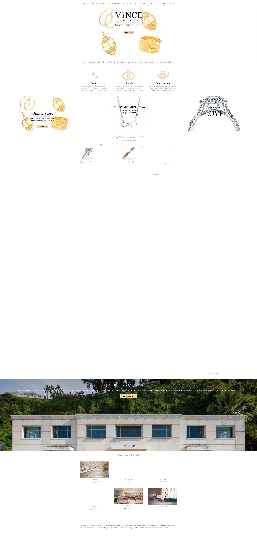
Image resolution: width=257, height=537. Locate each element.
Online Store (42, 113)
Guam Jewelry (155, 174)
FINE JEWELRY (103, 3)
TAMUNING (163, 479)
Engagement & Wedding (87, 162)
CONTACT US (172, 3)
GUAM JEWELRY (115, 3)
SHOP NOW (128, 32)
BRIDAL (94, 3)
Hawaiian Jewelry (128, 162)
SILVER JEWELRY (126, 3)
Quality (94, 82)
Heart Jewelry (213, 373)
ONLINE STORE (86, 3)
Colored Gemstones (169, 164)
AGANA (94, 479)
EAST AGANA (128, 479)
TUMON (94, 506)
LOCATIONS (162, 3)
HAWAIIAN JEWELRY (138, 3)
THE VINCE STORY (152, 3)
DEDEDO (128, 505)
